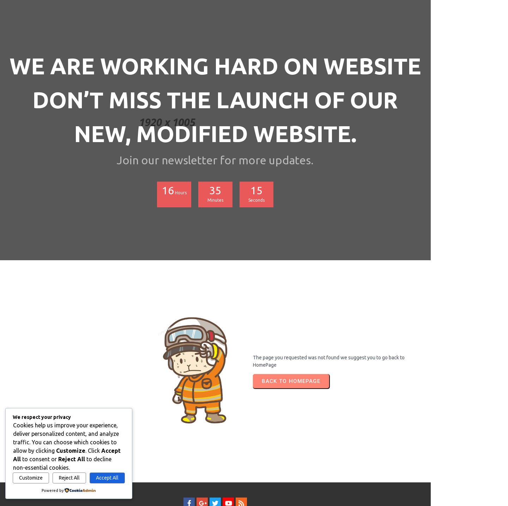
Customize (31, 478)
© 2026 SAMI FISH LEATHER (254, 487)
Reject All (69, 478)
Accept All (107, 478)
